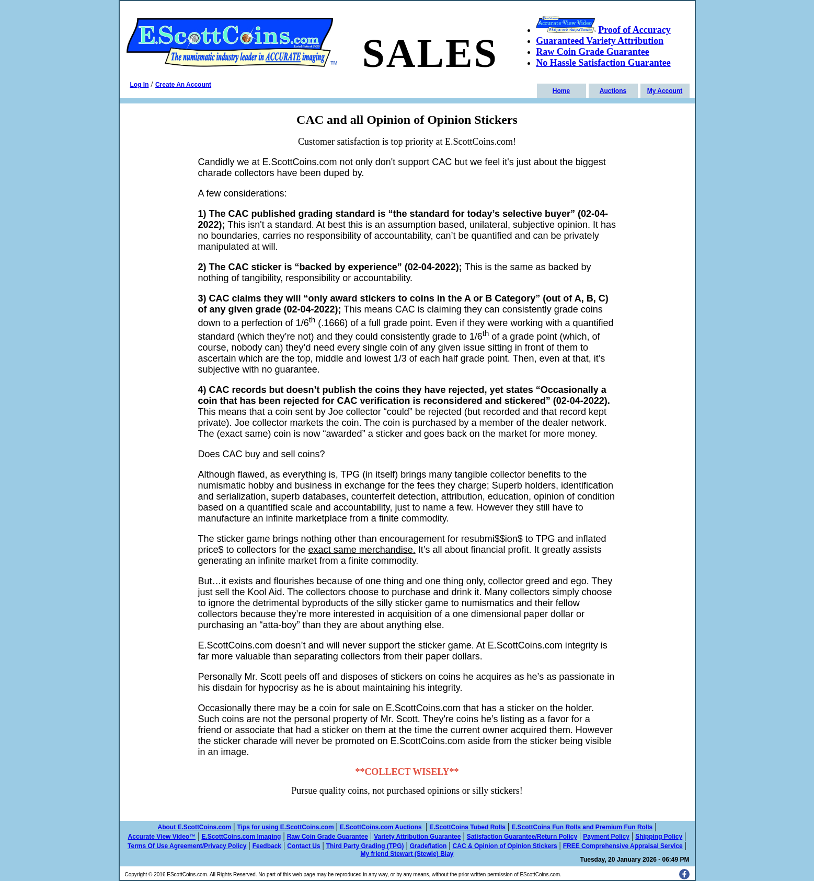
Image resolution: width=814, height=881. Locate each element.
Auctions (613, 91)
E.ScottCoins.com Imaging (241, 836)
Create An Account (183, 84)
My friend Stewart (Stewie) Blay (406, 853)
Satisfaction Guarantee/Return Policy (522, 836)
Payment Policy (606, 836)
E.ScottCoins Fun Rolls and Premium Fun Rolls (581, 827)
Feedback (267, 846)
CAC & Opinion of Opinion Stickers (505, 846)
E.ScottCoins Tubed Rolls (467, 827)
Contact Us (303, 846)
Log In (139, 84)
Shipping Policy (658, 836)
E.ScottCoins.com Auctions (381, 827)
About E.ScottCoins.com (195, 827)
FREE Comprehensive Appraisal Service (623, 846)
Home (561, 91)
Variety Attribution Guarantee (417, 836)
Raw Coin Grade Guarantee (327, 836)
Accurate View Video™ (162, 836)
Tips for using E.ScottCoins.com (285, 827)
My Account (665, 91)
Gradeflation (428, 846)
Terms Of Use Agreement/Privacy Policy (187, 846)
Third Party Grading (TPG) (365, 846)
